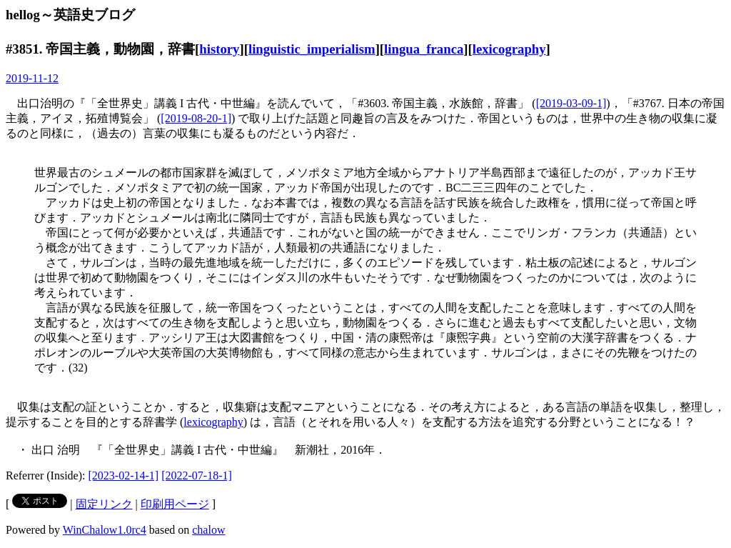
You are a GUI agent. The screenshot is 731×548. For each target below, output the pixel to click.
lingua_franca (423, 48)
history (219, 48)
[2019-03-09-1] (571, 103)
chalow (208, 530)
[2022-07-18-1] (196, 475)
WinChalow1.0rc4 (104, 530)
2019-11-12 (32, 78)
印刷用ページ (175, 504)
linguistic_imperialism (311, 48)
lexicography (509, 48)
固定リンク (104, 504)
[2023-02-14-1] (124, 475)
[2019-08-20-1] (196, 118)
